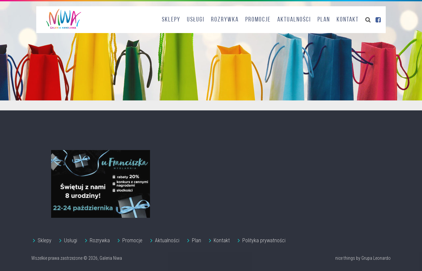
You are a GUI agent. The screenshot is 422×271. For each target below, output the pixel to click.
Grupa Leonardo (376, 258)
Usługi (195, 20)
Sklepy (171, 20)
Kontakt (348, 20)
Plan (323, 20)
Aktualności (294, 20)
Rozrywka (225, 20)
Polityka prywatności (264, 240)
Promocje (258, 20)
